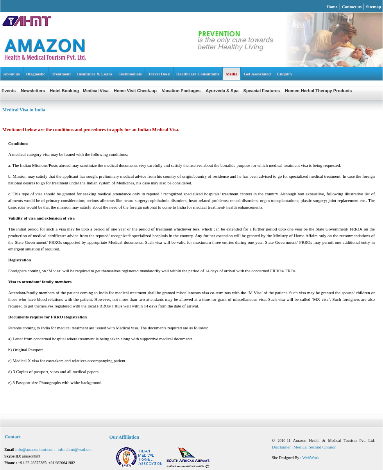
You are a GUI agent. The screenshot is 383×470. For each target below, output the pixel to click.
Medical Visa (96, 90)
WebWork (310, 457)
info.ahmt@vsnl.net (74, 449)
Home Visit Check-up (135, 90)
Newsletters (33, 90)
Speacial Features (261, 90)
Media (231, 73)
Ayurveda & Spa (223, 90)
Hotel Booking (64, 90)
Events (9, 90)
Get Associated (256, 73)
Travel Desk (159, 73)
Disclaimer (281, 447)
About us (11, 73)
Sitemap (373, 6)
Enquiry (284, 73)
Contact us (352, 6)
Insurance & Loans (94, 73)
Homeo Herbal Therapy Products (318, 90)
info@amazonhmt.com (35, 449)
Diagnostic (36, 73)
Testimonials (130, 73)
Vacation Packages (181, 90)
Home (332, 6)
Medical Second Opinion (315, 447)
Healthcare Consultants (198, 73)
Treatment (61, 73)
